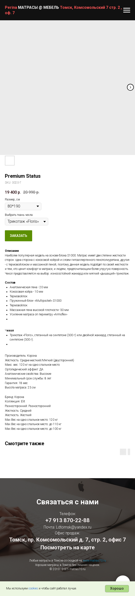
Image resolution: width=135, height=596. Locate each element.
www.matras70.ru (94, 560)
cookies (33, 588)
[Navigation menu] (126, 10)
